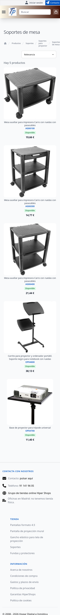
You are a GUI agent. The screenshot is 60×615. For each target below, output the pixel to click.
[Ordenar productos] (38, 54)
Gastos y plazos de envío (24, 582)
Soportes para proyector (43, 43)
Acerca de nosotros (21, 569)
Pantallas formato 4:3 (22, 525)
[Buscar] (35, 12)
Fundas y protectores (22, 553)
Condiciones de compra (23, 576)
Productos (16, 43)
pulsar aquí (26, 478)
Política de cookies (21, 600)
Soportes (30, 43)
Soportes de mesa (56, 43)
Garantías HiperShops (23, 594)
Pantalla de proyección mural (27, 531)
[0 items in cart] (56, 12)
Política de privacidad (22, 588)
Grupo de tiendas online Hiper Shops (29, 493)
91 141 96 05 (26, 485)
